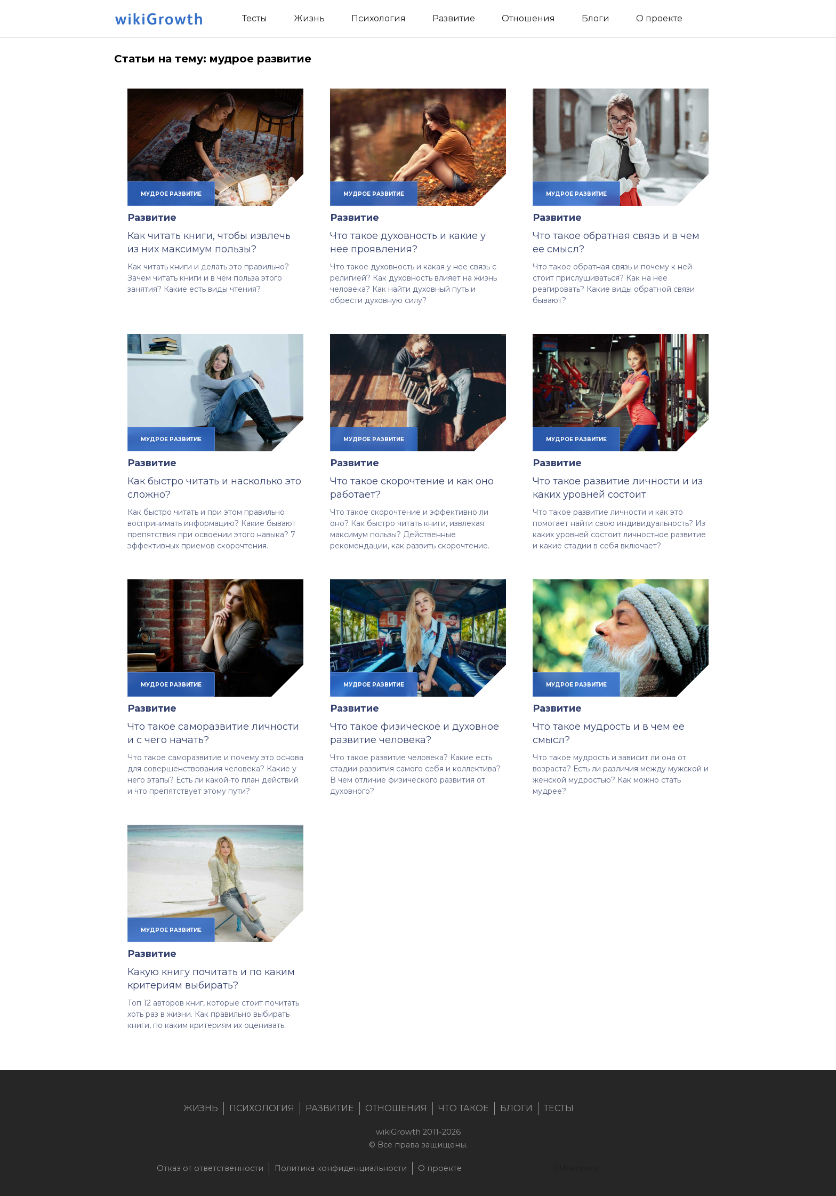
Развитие (151, 218)
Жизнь (200, 1108)
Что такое (463, 1108)
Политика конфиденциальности (341, 1168)
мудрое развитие (171, 193)
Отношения (396, 1108)
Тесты (559, 1108)
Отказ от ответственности (210, 1168)
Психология (261, 1108)
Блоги (516, 1108)
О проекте (440, 1168)
